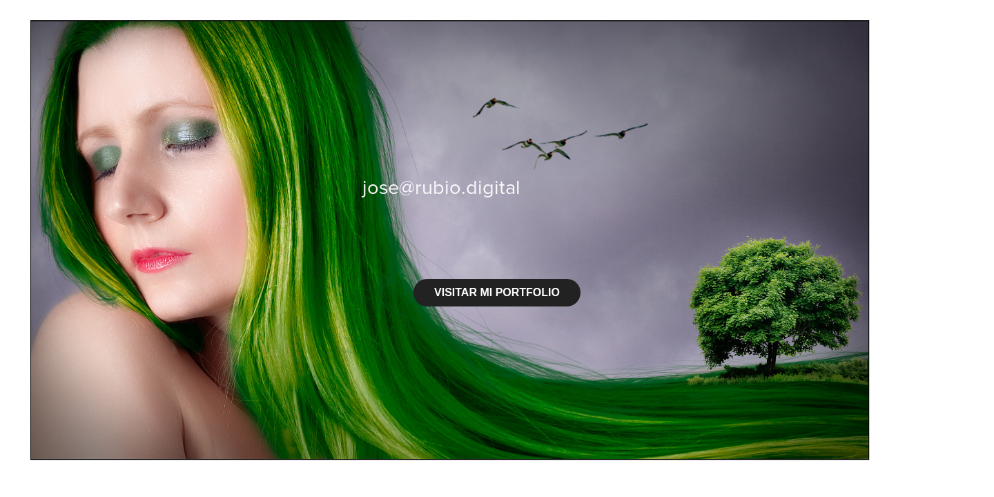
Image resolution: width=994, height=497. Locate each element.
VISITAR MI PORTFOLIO (497, 292)
